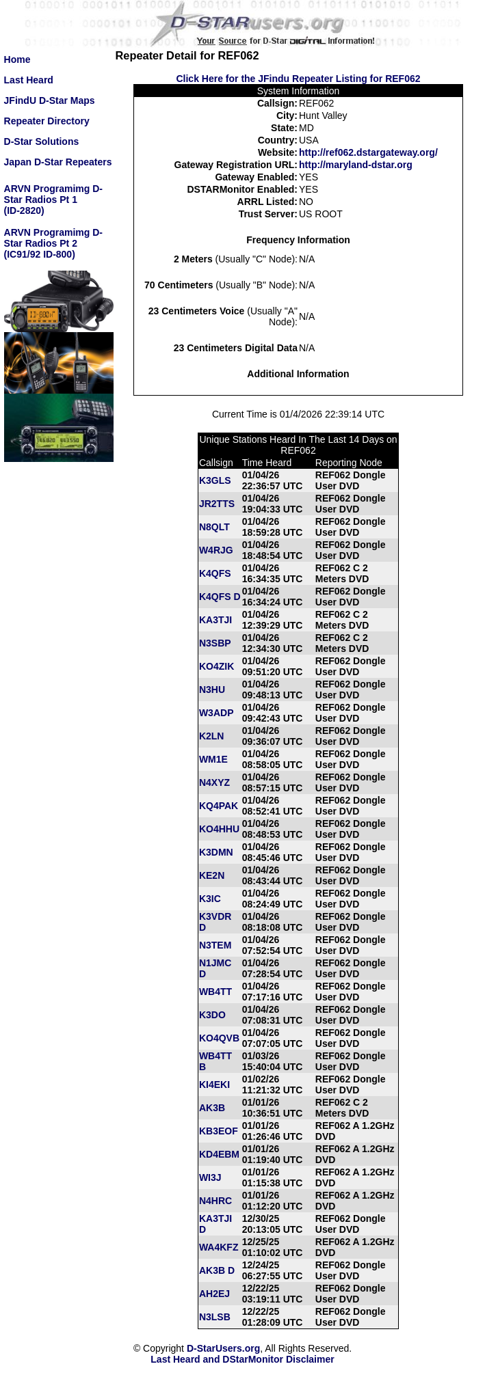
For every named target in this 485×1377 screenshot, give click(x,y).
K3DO (212, 1014)
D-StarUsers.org (223, 1348)
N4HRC (215, 1200)
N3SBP (215, 643)
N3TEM (215, 945)
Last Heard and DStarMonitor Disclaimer (242, 1359)
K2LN (211, 736)
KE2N (211, 875)
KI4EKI (214, 1084)
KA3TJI (215, 619)
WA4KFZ (219, 1247)
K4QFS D (220, 596)
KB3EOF (218, 1131)
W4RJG (216, 550)
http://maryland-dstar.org (355, 164)
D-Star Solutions (41, 141)
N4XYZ (214, 782)
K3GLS (215, 480)
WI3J (210, 1177)
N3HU (212, 689)
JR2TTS (217, 503)
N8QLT (214, 526)
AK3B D (217, 1270)
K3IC (210, 898)
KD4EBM (219, 1154)
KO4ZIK (216, 666)
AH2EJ (214, 1293)
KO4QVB (219, 1038)
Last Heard (28, 79)
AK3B (212, 1107)
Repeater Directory (47, 120)
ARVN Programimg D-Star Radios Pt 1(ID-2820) (53, 199)
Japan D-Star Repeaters (58, 161)
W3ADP (216, 712)
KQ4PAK (218, 805)
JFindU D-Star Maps (49, 100)
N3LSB (215, 1316)
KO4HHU (219, 828)
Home (17, 59)
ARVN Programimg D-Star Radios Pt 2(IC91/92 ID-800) (53, 243)
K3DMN (216, 852)
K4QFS (215, 573)
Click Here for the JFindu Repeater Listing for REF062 (298, 78)
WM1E (213, 759)
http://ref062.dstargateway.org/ (368, 152)
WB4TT (215, 991)
